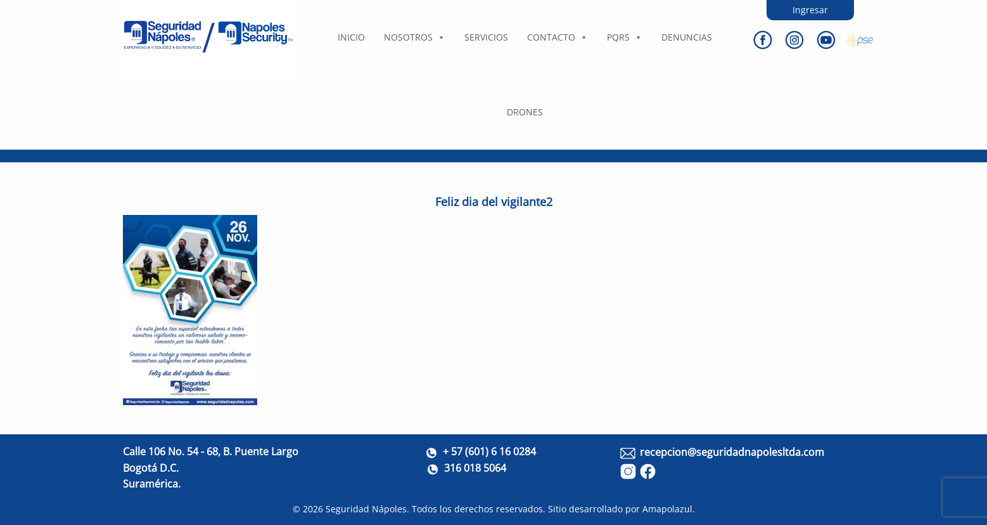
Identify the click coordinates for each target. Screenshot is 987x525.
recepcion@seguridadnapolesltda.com (732, 452)
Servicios (486, 37)
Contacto (557, 37)
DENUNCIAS (686, 37)
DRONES (525, 112)
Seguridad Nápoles (366, 509)
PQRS (624, 37)
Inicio (351, 37)
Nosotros (414, 37)
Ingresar (810, 10)
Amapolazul (667, 509)
